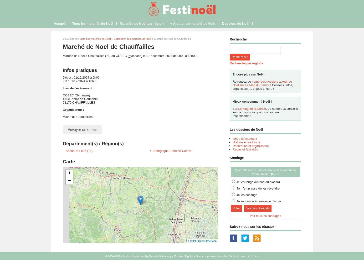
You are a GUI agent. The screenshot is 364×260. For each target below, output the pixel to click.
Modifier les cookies (235, 256)
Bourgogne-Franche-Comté (172, 151)
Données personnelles (209, 256)
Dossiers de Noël (235, 23)
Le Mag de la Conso (252, 108)
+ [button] (69, 173)
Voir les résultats (258, 208)
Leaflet (192, 241)
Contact (254, 256)
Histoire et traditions (246, 142)
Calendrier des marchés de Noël (132, 38)
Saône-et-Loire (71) (79, 151)
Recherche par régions (246, 63)
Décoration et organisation (251, 146)
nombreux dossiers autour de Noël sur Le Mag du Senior (262, 83)
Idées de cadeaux (245, 138)
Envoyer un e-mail (82, 130)
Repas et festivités (245, 149)
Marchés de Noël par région (142, 23)
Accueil (60, 23)
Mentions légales (184, 256)
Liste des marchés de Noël (95, 38)
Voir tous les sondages (265, 216)
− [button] (69, 181)
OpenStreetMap (207, 241)
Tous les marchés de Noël (92, 23)
